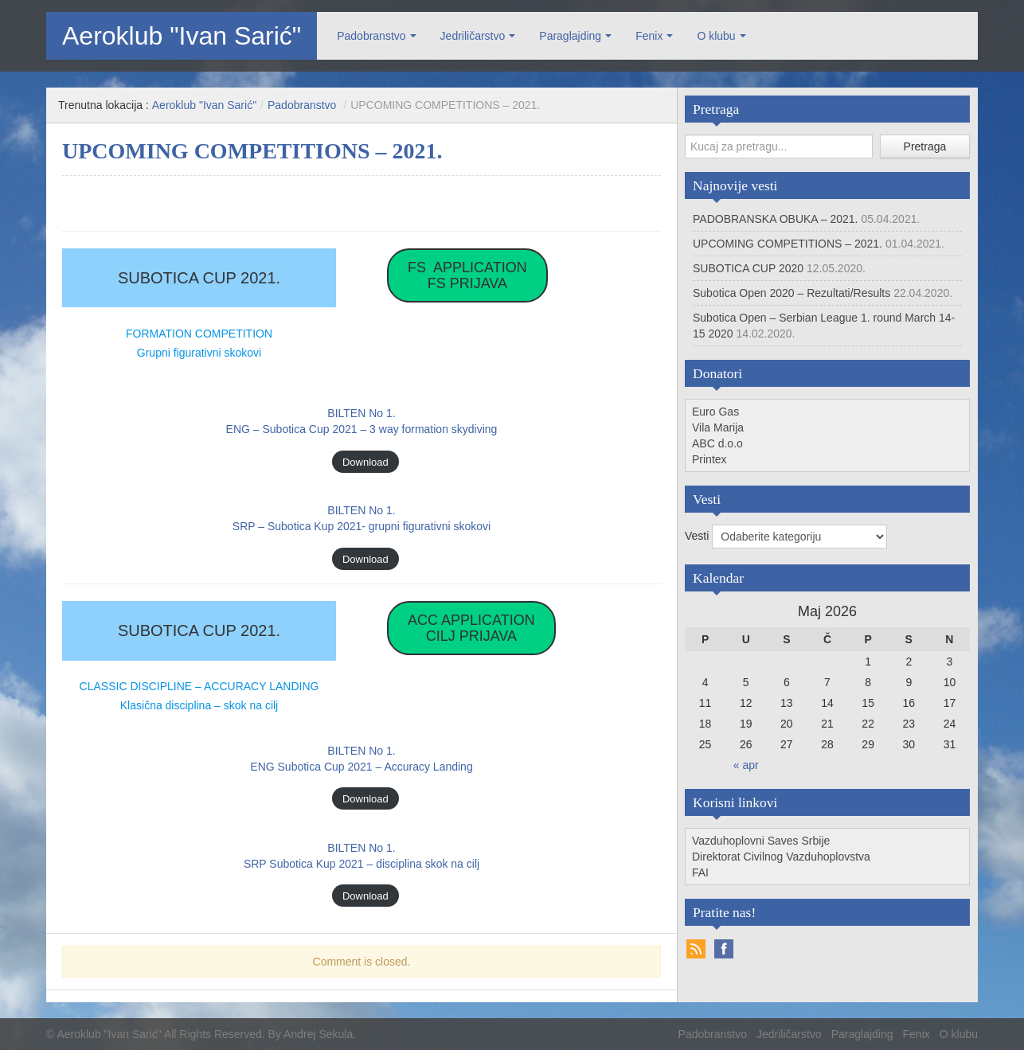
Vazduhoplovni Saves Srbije (761, 840)
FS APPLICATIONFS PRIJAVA (467, 275)
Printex (709, 459)
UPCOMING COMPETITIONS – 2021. (787, 243)
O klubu (716, 35)
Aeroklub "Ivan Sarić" (181, 35)
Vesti (698, 535)
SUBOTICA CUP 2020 (748, 268)
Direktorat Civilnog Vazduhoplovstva (781, 856)
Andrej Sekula (318, 1034)
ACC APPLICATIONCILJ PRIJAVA (471, 628)
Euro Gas (715, 411)
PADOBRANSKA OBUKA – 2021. (775, 219)
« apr (746, 765)
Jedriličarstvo (473, 35)
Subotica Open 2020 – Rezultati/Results (791, 293)
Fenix (648, 35)
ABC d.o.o (717, 443)
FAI (700, 872)
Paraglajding (570, 35)
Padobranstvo (371, 35)
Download (365, 461)
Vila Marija (718, 427)
